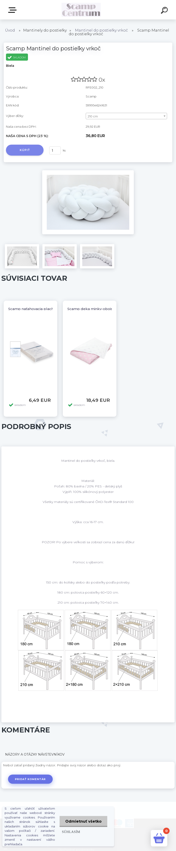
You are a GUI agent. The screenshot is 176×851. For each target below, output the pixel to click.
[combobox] (126, 116)
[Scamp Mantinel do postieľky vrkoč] (88, 172)
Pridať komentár (30, 779)
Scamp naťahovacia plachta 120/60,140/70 (45, 309)
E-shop (13, 10)
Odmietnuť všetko (83, 821)
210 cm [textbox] (93, 116)
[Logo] (81, 10)
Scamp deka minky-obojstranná (95, 309)
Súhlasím (71, 831)
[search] (165, 11)
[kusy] (55, 150)
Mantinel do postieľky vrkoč (101, 30)
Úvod (10, 30)
